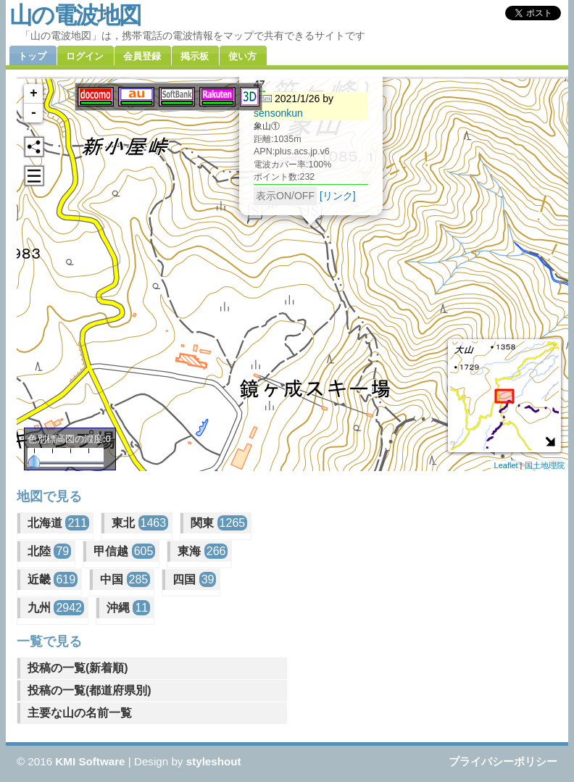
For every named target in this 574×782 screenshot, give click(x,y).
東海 (203, 551)
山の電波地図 (75, 15)
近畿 (53, 579)
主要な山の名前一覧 (80, 713)
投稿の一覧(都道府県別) (89, 690)
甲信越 (124, 551)
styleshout (213, 761)
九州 (56, 607)
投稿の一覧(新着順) (78, 668)
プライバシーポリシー (503, 761)
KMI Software (90, 761)
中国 (125, 579)
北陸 (49, 551)
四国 (194, 579)
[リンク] (338, 193)
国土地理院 (545, 465)
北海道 (58, 523)
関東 (219, 523)
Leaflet (506, 465)
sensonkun (278, 111)
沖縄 (128, 607)
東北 (140, 523)
